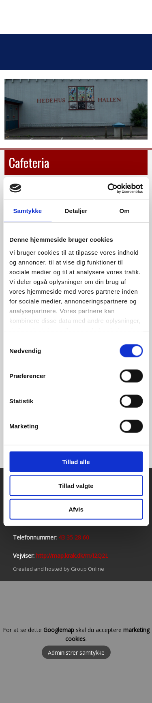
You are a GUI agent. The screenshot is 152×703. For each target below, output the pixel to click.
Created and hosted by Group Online (58, 568)
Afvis (76, 509)
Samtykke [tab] (27, 210)
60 (85, 537)
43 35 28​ (69, 537)
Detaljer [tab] (76, 210)
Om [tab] (125, 210)
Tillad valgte (75, 485)
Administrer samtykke (76, 652)
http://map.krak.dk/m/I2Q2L (72, 555)
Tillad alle (76, 461)
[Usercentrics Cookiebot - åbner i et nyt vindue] (108, 188)
